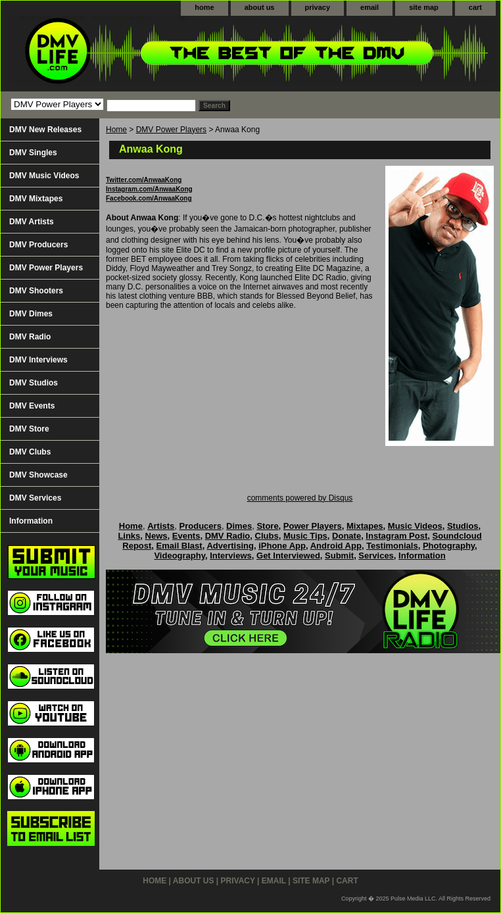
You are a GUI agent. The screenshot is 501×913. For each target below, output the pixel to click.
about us (260, 7)
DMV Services (35, 498)
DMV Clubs (30, 452)
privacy (318, 7)
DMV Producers (38, 244)
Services (376, 555)
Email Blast (179, 546)
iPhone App (282, 546)
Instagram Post (396, 536)
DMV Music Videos (44, 175)
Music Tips (305, 536)
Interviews (231, 555)
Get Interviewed (288, 555)
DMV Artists (31, 221)
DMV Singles (33, 152)
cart (475, 7)
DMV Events (32, 405)
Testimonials (392, 546)
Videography (179, 555)
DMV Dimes (31, 313)
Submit (339, 555)
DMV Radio (30, 336)
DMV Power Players (171, 129)
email (369, 7)
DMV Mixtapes (35, 198)
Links (129, 536)
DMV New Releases (45, 129)
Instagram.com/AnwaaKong (149, 189)
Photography (449, 546)
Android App (336, 546)
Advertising (230, 546)
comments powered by (300, 498)
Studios (463, 526)
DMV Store (29, 428)
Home (116, 129)
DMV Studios (33, 382)
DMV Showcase (38, 475)
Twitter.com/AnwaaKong (143, 180)
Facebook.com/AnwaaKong (149, 198)
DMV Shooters (36, 290)
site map (424, 7)
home (204, 7)
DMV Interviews (38, 359)
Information (31, 521)
